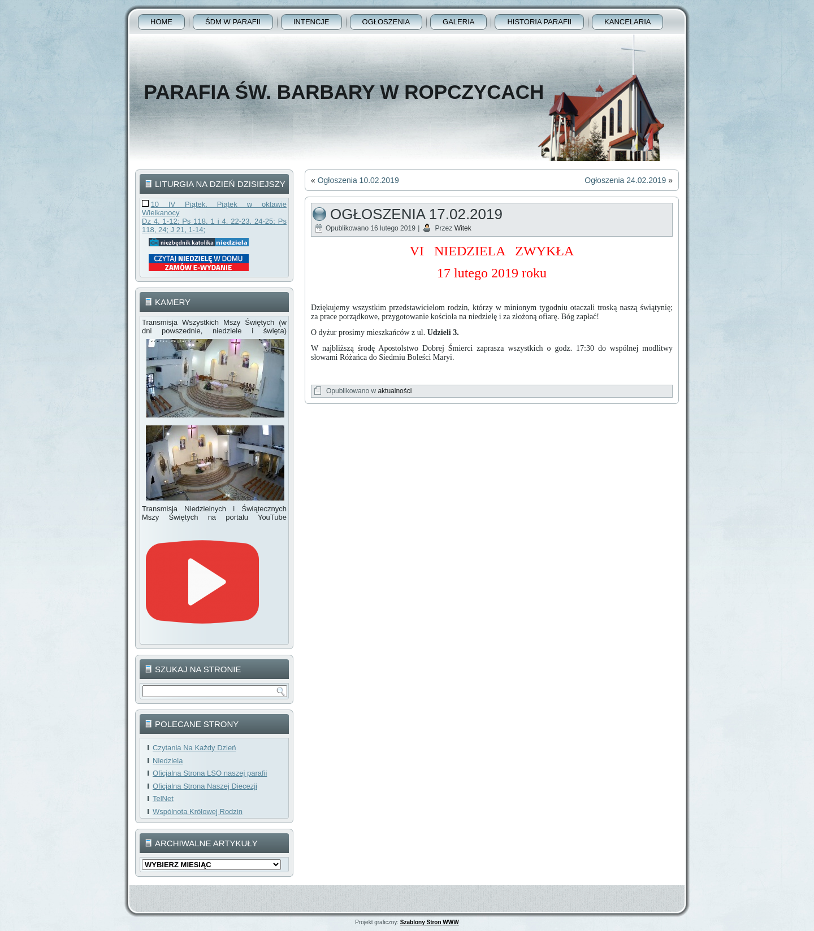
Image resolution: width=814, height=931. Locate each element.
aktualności (395, 391)
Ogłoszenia (386, 22)
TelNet (163, 798)
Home (161, 22)
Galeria (458, 22)
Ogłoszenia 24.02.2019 (625, 180)
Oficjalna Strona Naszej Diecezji (205, 786)
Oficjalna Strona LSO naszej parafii (210, 773)
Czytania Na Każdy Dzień (194, 747)
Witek (462, 228)
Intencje (311, 22)
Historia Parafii (539, 22)
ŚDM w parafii (233, 22)
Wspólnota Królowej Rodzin (198, 811)
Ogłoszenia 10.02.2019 (358, 180)
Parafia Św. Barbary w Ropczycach (344, 92)
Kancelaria (627, 22)
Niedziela (168, 760)
